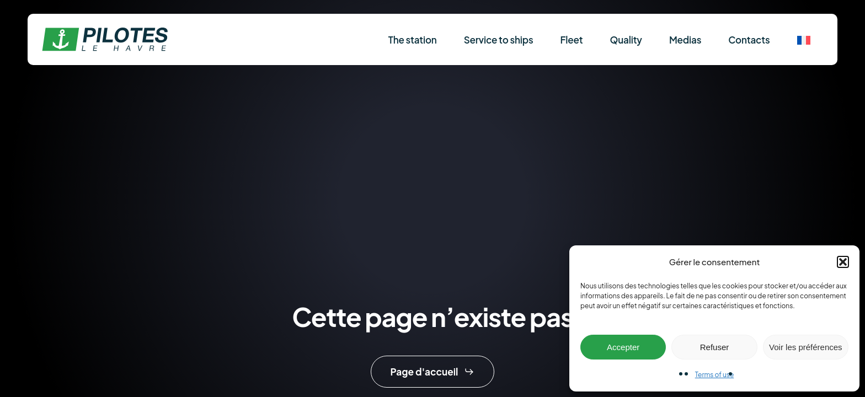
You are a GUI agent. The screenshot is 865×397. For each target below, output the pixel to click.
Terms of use (714, 375)
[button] (842, 261)
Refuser (714, 347)
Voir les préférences (805, 347)
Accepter (623, 347)
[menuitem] (804, 39)
